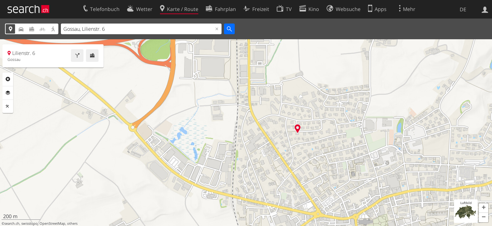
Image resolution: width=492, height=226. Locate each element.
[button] (483, 208)
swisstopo (29, 223)
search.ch (11, 223)
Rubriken (8, 79)
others (72, 223)
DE (463, 9)
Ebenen (8, 93)
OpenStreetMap (52, 223)
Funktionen (8, 106)
